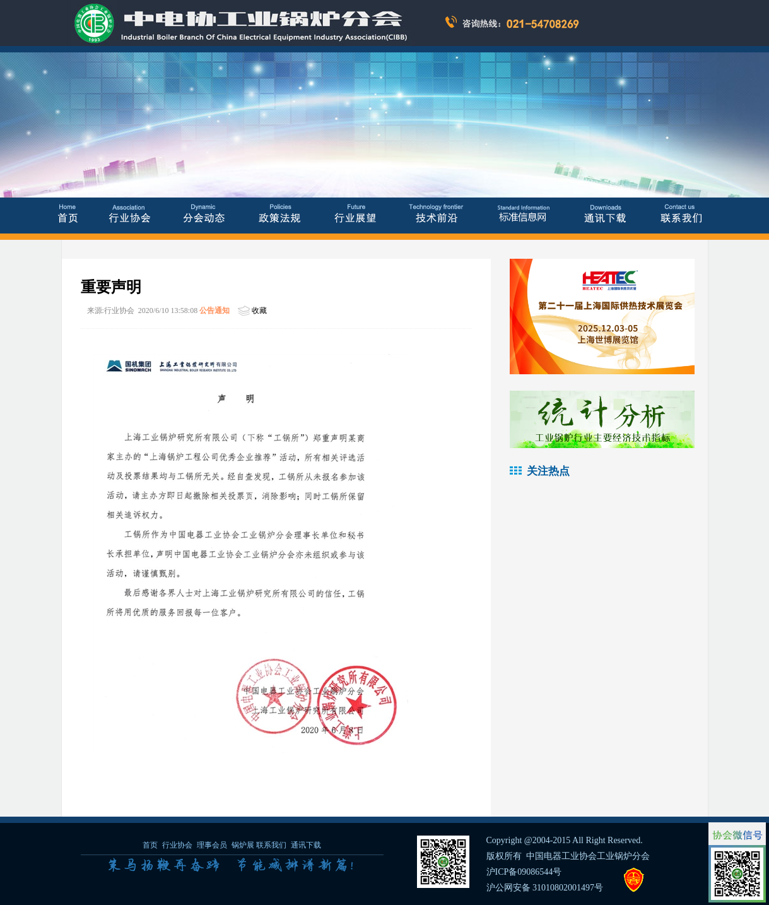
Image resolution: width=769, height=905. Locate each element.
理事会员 (213, 845)
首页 (150, 845)
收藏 (259, 310)
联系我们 (271, 845)
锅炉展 (243, 845)
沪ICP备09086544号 (524, 872)
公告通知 (214, 310)
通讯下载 (306, 845)
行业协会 (177, 845)
